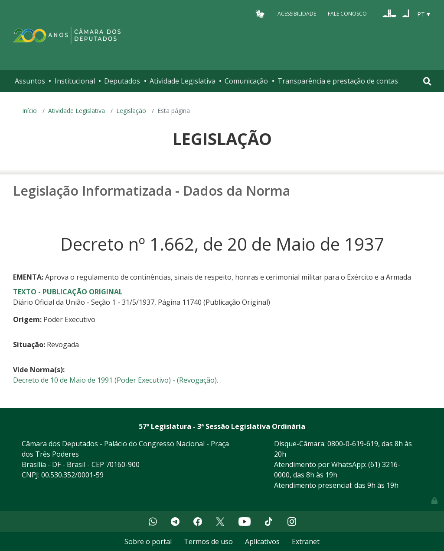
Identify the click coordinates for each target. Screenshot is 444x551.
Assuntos (30, 81)
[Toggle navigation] (427, 81)
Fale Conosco (347, 13)
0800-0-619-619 (352, 443)
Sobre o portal (148, 541)
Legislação (131, 110)
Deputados (122, 81)
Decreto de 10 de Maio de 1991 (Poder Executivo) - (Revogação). (115, 380)
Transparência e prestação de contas (338, 81)
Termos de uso (208, 541)
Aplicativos (262, 541)
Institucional (75, 81)
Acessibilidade (297, 13)
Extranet (306, 541)
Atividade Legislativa (182, 81)
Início (29, 110)
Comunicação (246, 81)
